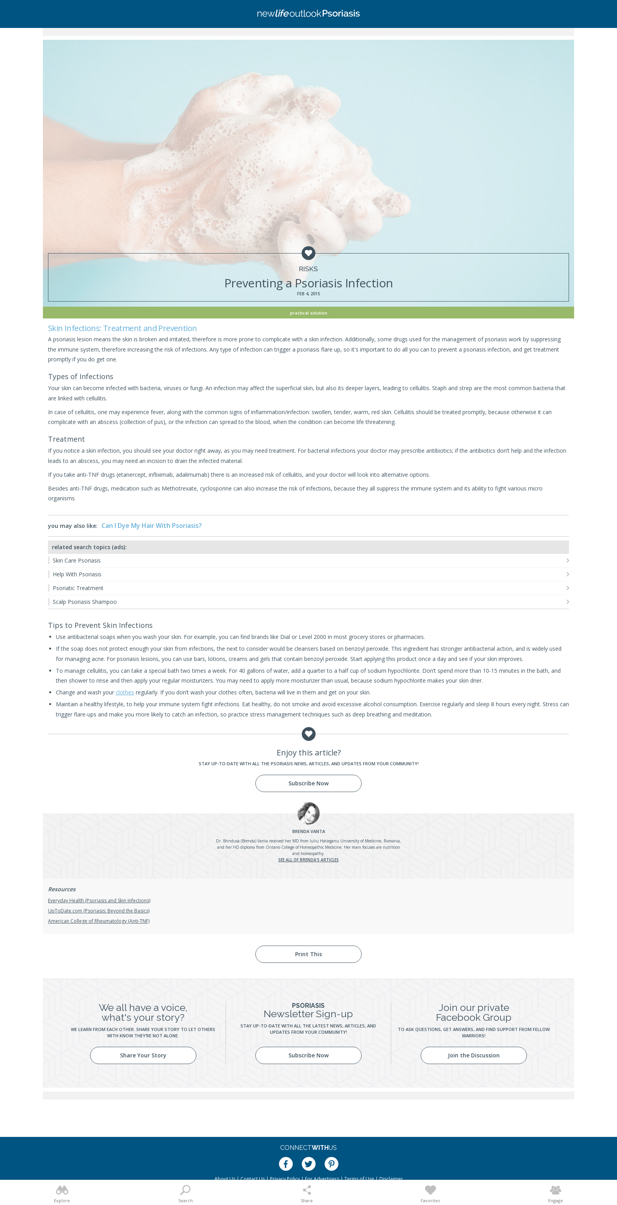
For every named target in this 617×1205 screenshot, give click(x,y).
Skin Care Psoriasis (77, 560)
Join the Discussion (474, 1055)
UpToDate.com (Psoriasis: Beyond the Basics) (99, 910)
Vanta (308, 831)
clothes (125, 692)
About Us (224, 1178)
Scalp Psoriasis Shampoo (85, 601)
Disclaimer (391, 1178)
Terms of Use (359, 1178)
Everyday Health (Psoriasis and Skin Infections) (99, 900)
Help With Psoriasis (77, 574)
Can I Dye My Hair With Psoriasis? (152, 525)
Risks (308, 269)
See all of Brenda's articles (308, 860)
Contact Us (252, 1178)
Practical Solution (308, 313)
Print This (308, 954)
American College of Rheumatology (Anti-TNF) (99, 921)
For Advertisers (322, 1178)
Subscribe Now (308, 783)
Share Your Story (143, 1055)
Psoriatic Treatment (78, 588)
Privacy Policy (285, 1178)
